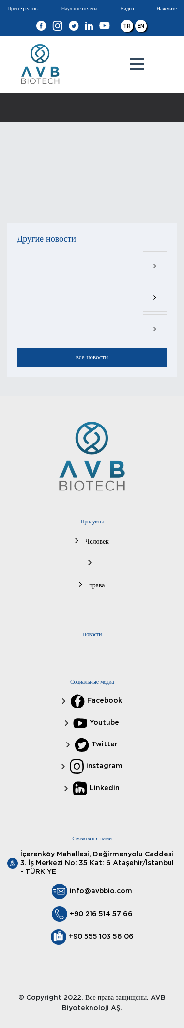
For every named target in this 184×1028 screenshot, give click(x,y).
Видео (127, 8)
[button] (137, 64)
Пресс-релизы (23, 8)
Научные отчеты (79, 8)
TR (127, 26)
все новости (92, 357)
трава (96, 585)
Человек (96, 541)
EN (141, 26)
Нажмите (166, 8)
